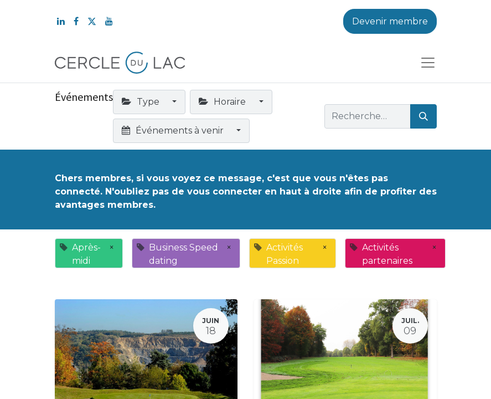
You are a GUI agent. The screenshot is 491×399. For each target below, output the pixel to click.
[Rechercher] (423, 116)
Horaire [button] (223, 101)
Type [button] (142, 101)
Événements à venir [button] (174, 130)
